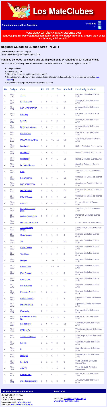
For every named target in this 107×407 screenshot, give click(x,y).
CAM (22, 172)
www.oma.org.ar (24, 402)
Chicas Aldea (25, 267)
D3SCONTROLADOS (29, 140)
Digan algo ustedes (28, 127)
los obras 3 (24, 159)
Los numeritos (26, 286)
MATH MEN (25, 330)
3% (21, 241)
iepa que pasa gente (28, 216)
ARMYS (23, 368)
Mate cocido (25, 279)
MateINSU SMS (26, 305)
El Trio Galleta (26, 102)
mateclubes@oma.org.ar (75, 398)
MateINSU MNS (26, 298)
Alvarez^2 (24, 203)
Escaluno (24, 362)
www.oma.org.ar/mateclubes (66, 401)
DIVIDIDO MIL (26, 191)
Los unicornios (26, 178)
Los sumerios (25, 324)
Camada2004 (25, 375)
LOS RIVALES (26, 197)
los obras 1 (24, 146)
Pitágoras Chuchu (27, 292)
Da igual (23, 260)
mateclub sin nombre (28, 381)
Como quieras (26, 235)
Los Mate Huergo (27, 165)
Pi (21, 349)
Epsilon (23, 343)
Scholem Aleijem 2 (28, 337)
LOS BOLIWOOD (27, 184)
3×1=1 (23, 95)
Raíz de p (24, 114)
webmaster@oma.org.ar (22, 404)
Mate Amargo (25, 273)
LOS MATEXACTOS (28, 108)
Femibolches (25, 133)
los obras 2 (24, 153)
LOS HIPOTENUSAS (29, 222)
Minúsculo (24, 311)
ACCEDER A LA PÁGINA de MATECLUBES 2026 (54, 33)
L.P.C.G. (23, 121)
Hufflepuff (24, 356)
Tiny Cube (24, 254)
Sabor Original (26, 248)
